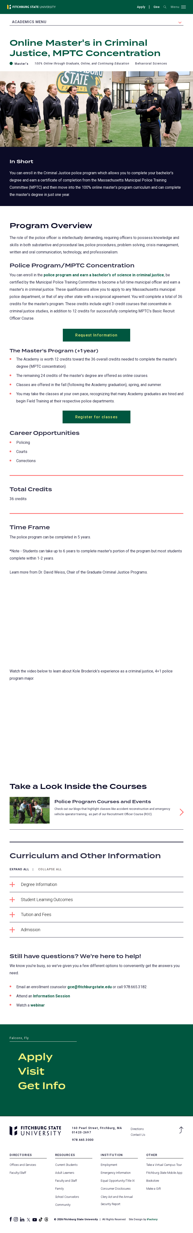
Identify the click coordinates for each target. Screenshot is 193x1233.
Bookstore (152, 1181)
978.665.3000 (83, 1140)
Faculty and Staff (66, 1181)
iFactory (152, 1219)
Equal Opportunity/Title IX (118, 1181)
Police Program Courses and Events (102, 802)
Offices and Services (23, 1165)
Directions (137, 1129)
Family (59, 1189)
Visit (31, 1072)
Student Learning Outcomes (41, 900)
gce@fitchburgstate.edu (89, 987)
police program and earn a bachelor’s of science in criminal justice (104, 275)
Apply (141, 7)
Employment (109, 1165)
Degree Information (33, 885)
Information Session (51, 996)
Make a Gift (153, 1189)
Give (156, 7)
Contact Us (138, 1135)
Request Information (96, 335)
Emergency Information (116, 1173)
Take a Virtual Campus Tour (164, 1165)
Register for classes (96, 417)
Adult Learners (64, 1173)
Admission (25, 930)
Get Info (42, 1086)
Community (62, 1205)
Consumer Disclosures (116, 1189)
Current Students (66, 1165)
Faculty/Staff (18, 1173)
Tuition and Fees (30, 915)
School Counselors (67, 1197)
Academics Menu (29, 22)
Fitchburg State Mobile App (164, 1173)
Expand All (19, 869)
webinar (37, 1005)
